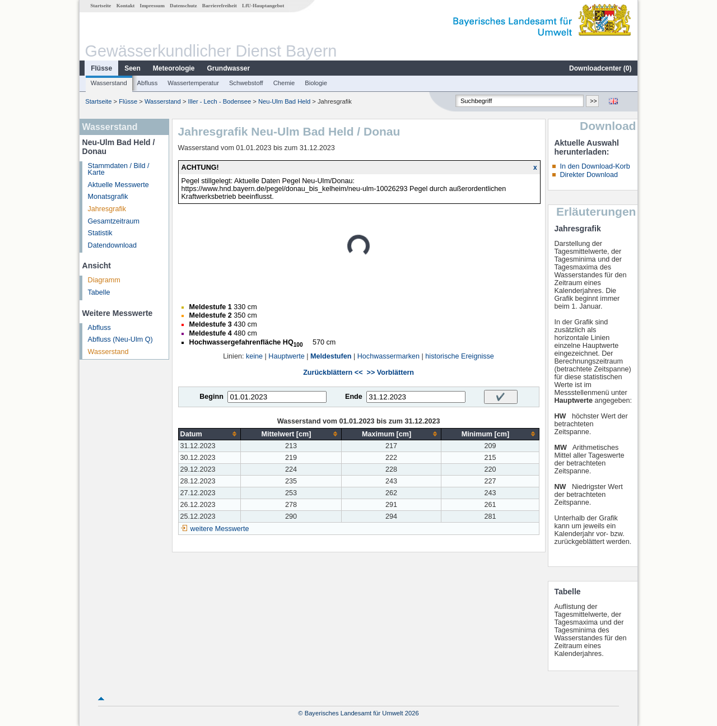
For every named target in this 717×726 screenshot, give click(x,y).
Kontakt (126, 5)
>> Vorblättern (390, 372)
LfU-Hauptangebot (263, 5)
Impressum (152, 5)
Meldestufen (330, 356)
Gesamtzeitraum (113, 221)
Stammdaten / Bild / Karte (119, 169)
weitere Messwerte (219, 529)
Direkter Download (589, 175)
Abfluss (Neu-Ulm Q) (120, 339)
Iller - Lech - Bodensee (220, 101)
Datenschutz (183, 5)
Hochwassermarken (388, 356)
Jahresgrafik (107, 209)
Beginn (211, 397)
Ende (353, 397)
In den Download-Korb (595, 166)
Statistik (100, 233)
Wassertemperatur (193, 83)
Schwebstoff (246, 83)
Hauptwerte (286, 356)
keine (254, 356)
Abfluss (147, 83)
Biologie (316, 83)
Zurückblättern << (332, 372)
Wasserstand (109, 83)
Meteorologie (174, 68)
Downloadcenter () (600, 68)
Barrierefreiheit (219, 5)
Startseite (100, 5)
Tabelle (99, 292)
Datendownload (112, 245)
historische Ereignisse (459, 356)
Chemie (284, 83)
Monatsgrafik (108, 197)
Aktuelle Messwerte (118, 185)
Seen (132, 68)
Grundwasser (228, 68)
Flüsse (101, 68)
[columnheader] (209, 434)
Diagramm (104, 280)
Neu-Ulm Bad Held (284, 101)
